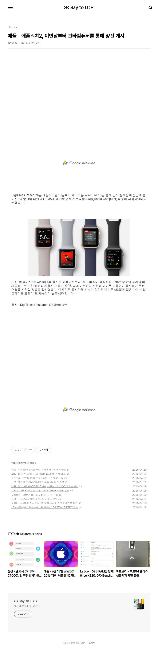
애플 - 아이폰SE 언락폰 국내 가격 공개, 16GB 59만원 (38, 469)
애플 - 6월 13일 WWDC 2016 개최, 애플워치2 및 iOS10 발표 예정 (44, 486)
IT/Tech (15, 463)
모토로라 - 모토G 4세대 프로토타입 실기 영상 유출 (37, 478)
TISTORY (80, 642)
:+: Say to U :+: (79, 7)
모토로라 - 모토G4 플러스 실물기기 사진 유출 (34, 494)
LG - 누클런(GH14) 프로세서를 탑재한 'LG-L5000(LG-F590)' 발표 (44, 507)
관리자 (92, 642)
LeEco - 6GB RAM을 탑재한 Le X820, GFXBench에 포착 (40, 490)
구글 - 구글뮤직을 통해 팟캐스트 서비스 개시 (34, 499)
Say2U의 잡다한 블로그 (26, 606)
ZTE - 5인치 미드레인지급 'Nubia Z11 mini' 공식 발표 (38, 474)
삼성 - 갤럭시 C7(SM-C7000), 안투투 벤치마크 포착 (37, 482)
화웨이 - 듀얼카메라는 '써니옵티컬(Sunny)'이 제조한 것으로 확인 (44, 503)
